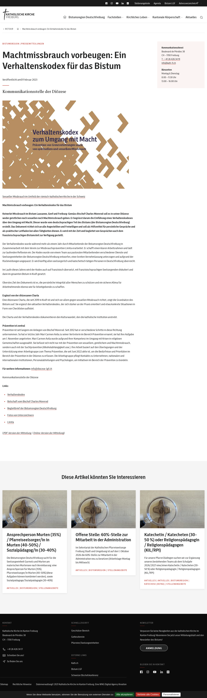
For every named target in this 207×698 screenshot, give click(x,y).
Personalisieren (171, 694)
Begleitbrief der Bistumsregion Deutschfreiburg (31, 408)
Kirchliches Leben (136, 17)
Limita (10, 422)
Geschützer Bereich (80, 630)
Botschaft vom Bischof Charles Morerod (27, 401)
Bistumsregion (10, 43)
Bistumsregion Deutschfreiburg (87, 17)
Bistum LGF (170, 3)
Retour (7, 29)
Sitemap (4, 684)
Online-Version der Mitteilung (48, 433)
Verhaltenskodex (16, 394)
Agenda (157, 3)
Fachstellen (114, 17)
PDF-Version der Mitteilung (17, 433)
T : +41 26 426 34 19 (171, 59)
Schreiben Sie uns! (13, 655)
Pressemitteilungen (32, 43)
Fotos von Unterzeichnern (20, 415)
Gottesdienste (78, 636)
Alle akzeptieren (124, 694)
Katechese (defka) (154, 584)
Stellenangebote (142, 3)
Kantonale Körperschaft (166, 17)
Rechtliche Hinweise (22, 684)
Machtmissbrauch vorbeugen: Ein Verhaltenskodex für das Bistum (49, 29)
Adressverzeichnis (188, 3)
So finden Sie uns (12, 661)
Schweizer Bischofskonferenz (84, 675)
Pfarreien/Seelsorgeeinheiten (85, 642)
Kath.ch (74, 663)
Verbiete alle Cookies (148, 694)
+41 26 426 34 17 (12, 649)
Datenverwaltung (44, 684)
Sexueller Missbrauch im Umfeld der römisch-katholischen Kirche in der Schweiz (43, 196)
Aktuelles (191, 17)
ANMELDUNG (154, 648)
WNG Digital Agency (109, 684)
